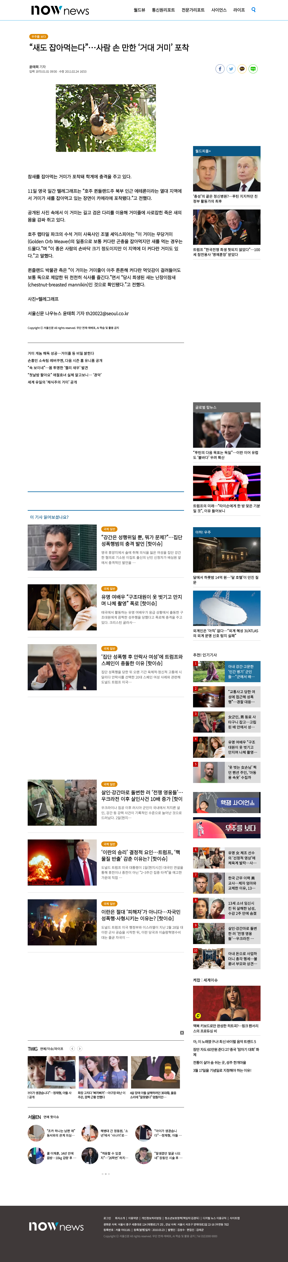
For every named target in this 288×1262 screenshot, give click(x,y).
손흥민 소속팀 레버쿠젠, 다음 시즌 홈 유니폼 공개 (65, 360)
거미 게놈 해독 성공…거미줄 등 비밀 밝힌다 (61, 353)
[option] (50, 1079)
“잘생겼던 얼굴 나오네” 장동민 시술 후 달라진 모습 (168, 1158)
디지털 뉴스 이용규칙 (214, 1218)
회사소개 (120, 1218)
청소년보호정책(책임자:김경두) (182, 1218)
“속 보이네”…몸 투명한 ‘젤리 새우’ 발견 (58, 367)
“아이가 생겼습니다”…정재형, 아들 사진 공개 (49, 1095)
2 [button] (106, 1174)
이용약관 (133, 1218)
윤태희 (34, 66)
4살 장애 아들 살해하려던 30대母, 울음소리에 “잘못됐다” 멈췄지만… (154, 1095)
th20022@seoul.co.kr (107, 313)
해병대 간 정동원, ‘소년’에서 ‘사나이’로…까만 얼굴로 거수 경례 (115, 1135)
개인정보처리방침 (151, 1218)
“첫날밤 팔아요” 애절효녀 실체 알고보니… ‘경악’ (64, 375)
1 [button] (103, 1174)
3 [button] (109, 1174)
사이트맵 (235, 1218)
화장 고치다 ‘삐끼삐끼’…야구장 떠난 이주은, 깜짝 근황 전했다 (102, 1095)
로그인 (107, 1218)
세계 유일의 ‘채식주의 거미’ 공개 (52, 382)
